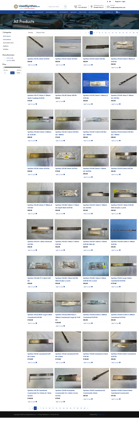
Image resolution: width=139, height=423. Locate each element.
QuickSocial (100, 414)
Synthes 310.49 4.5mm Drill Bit (122, 168)
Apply (12, 73)
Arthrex (9, 58)
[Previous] (85, 33)
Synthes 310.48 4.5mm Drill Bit (66, 168)
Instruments (7, 39)
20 (84, 408)
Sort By (30, 32)
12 (112, 33)
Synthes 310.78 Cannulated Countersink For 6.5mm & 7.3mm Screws (39, 393)
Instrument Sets (8, 43)
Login (123, 1)
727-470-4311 (83, 7)
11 (109, 33)
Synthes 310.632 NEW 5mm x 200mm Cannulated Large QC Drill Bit (67, 317)
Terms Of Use (54, 414)
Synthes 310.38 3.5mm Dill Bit (66, 95)
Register (118, 1)
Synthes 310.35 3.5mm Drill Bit (38, 59)
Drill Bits (5, 49)
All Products (7, 36)
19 (137, 33)
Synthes (9, 60)
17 (130, 33)
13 (116, 33)
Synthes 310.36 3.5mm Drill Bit (94, 59)
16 (126, 33)
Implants (6, 46)
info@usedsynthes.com (117, 7)
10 (105, 33)
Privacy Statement (43, 414)
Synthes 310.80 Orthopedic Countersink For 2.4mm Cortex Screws (66, 393)
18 (133, 33)
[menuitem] (22, 12)
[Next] (87, 408)
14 (119, 33)
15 (123, 33)
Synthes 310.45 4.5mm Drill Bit (38, 168)
